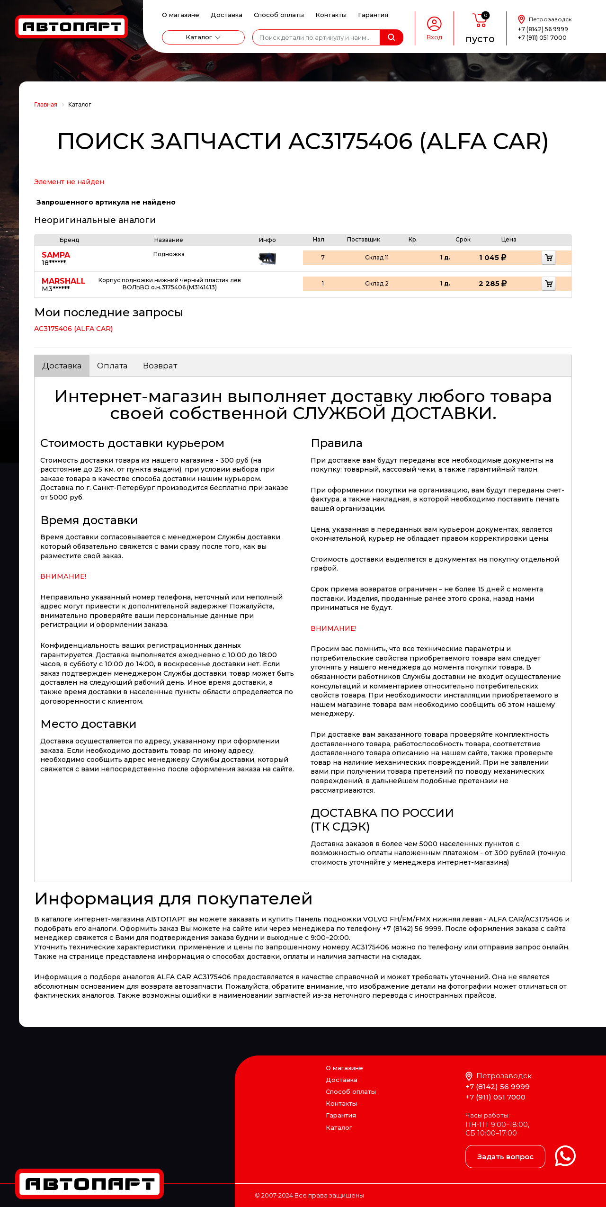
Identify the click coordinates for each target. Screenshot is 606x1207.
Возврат (160, 365)
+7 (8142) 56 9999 (543, 29)
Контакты (331, 14)
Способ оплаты (279, 14)
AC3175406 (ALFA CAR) (73, 328)
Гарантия (373, 14)
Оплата (112, 365)
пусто (480, 39)
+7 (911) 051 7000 (542, 37)
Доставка (226, 14)
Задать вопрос (505, 1156)
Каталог (199, 37)
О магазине (180, 14)
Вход (434, 37)
